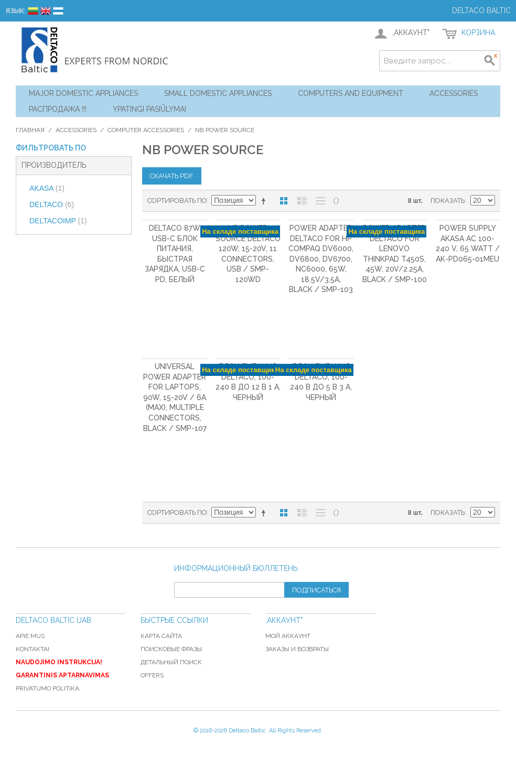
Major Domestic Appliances (83, 93)
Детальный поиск (171, 662)
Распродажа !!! (58, 109)
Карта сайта (161, 636)
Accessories (453, 93)
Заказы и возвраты (297, 649)
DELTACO (51, 204)
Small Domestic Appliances (218, 93)
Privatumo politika (47, 688)
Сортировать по (177, 200)
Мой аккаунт (287, 636)
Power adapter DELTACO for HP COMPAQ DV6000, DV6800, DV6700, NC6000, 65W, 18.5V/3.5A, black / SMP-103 (320, 259)
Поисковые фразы (171, 649)
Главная (30, 130)
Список (302, 201)
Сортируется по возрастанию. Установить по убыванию (265, 201)
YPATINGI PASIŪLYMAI (149, 109)
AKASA (46, 188)
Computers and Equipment (350, 93)
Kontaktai (32, 649)
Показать (448, 200)
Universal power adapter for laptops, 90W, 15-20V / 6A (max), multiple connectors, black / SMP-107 (175, 397)
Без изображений (320, 201)
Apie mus (30, 636)
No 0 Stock (336, 201)
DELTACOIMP (58, 221)
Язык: (15, 11)
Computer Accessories (146, 130)
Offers (152, 675)
